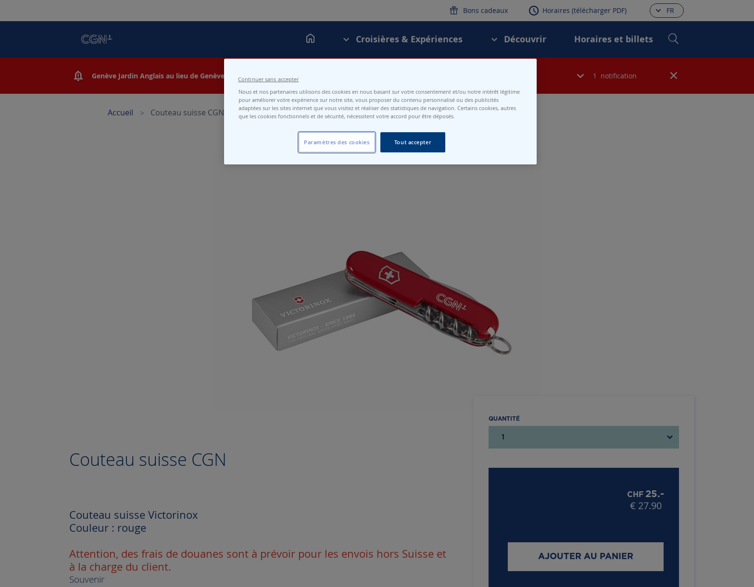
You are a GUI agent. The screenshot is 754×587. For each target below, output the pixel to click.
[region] (380, 111)
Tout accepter (412, 142)
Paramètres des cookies (337, 142)
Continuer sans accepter (268, 79)
